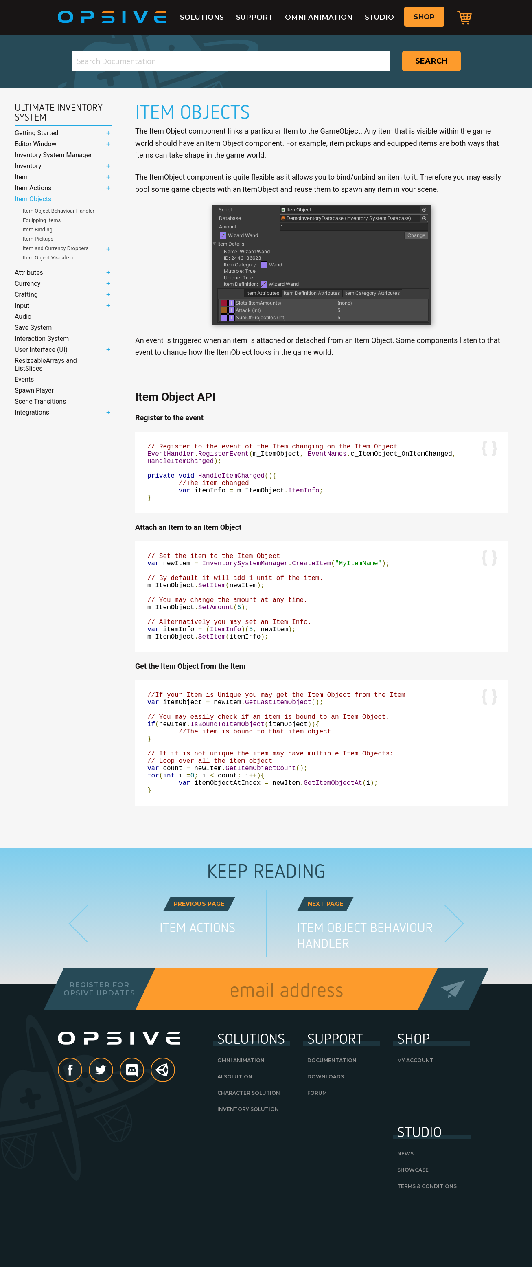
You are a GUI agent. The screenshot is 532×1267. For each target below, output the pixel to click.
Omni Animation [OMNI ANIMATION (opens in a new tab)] (241, 1116)
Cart (464, 17)
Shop (424, 17)
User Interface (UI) (41, 350)
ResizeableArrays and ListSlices (46, 364)
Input (22, 306)
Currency (27, 284)
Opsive (112, 17)
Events (24, 379)
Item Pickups (38, 239)
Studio (379, 17)
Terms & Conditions (427, 1241)
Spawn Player (34, 390)
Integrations (32, 412)
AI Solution (234, 1132)
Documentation (332, 1116)
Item (21, 177)
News (405, 1209)
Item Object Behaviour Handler (58, 211)
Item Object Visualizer (48, 258)
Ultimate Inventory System (59, 112)
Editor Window (36, 144)
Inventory (28, 166)
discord (143, 1126)
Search (431, 61)
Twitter (112, 1126)
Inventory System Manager (53, 155)
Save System (33, 328)
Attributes (29, 273)
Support (254, 17)
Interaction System (42, 339)
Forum (317, 1148)
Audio (23, 317)
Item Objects (33, 199)
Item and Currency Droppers (56, 248)
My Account (415, 1116)
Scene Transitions (40, 401)
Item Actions (33, 188)
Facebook (81, 1126)
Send (453, 1044)
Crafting (26, 295)
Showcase (413, 1225)
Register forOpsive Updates (99, 1044)
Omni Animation (318, 17)
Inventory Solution (248, 1165)
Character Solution (248, 1148)
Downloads (325, 1132)
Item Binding (38, 229)
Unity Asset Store (163, 1129)
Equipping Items (42, 220)
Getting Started (37, 133)
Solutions (202, 17)
